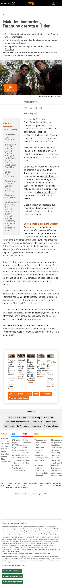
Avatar (30, 135)
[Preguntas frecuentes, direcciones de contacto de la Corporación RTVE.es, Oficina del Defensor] (47, 483)
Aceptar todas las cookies (11, 571)
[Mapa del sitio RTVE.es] (41, 484)
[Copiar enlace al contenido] (41, 108)
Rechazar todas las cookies (12, 576)
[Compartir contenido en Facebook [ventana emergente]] (20, 108)
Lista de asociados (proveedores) (13, 565)
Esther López (50, 422)
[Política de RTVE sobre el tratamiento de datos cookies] (17, 485)
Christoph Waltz (48, 176)
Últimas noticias (51, 426)
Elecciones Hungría (17, 417)
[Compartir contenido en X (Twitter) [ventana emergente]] (25, 108)
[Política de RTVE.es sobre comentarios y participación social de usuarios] (56, 484)
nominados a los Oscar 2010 (26, 55)
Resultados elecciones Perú (17, 422)
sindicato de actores (44, 192)
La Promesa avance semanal (29, 426)
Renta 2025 (37, 422)
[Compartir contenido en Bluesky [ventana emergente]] (31, 108)
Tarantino (34, 122)
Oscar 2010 (50, 52)
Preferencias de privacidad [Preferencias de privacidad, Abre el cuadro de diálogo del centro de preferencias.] (12, 581)
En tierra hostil (42, 135)
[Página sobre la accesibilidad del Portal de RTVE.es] (33, 483)
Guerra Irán (48, 417)
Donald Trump (34, 417)
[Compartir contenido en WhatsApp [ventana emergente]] (36, 108)
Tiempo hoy (9, 426)
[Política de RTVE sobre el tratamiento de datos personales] (9, 485)
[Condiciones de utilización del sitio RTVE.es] (2, 484)
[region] (31, 552)
